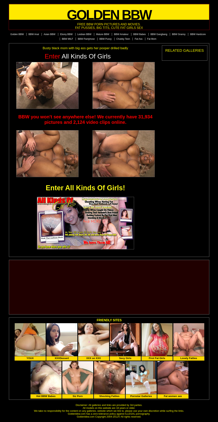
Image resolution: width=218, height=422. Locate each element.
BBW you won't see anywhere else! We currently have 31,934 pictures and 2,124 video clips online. (85, 119)
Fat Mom (151, 39)
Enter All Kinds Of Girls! (85, 188)
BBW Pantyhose (86, 39)
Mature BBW (102, 34)
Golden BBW (17, 34)
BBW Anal (33, 34)
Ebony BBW (66, 34)
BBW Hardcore (198, 34)
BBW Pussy (105, 39)
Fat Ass (138, 39)
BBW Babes (139, 34)
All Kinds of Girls (78, 56)
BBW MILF (67, 39)
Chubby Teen (123, 39)
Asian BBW (50, 34)
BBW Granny (179, 34)
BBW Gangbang (158, 34)
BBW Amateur (121, 34)
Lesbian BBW (84, 34)
